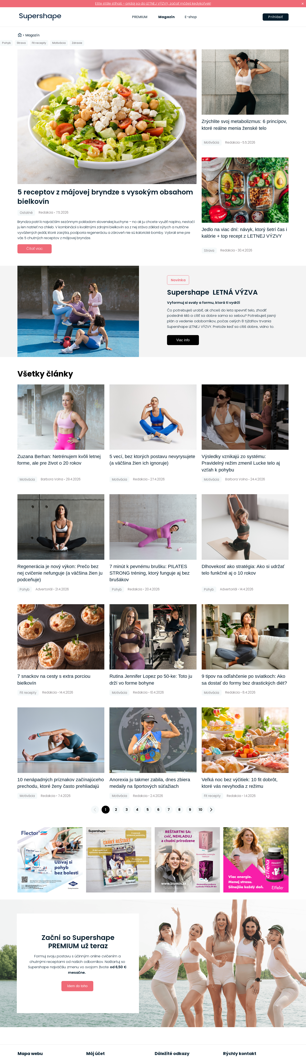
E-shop (191, 16)
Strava (21, 43)
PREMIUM (139, 16)
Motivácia (59, 43)
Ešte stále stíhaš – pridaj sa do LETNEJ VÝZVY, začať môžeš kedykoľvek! (153, 3)
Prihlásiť (275, 16)
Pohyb (6, 43)
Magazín (166, 16)
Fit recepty (39, 43)
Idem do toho (77, 986)
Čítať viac (34, 248)
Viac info (183, 340)
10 (200, 809)
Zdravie (77, 43)
